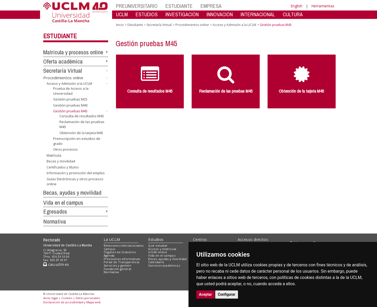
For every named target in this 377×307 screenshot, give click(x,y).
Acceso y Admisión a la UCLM (69, 83)
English (296, 5)
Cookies (66, 298)
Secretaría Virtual (62, 71)
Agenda (109, 255)
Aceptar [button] (205, 294)
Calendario (156, 262)
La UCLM (112, 239)
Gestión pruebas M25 (70, 99)
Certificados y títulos (63, 167)
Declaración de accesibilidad (63, 302)
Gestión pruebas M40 (70, 105)
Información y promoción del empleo (76, 173)
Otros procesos (65, 149)
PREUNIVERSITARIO (137, 5)
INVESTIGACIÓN (182, 14)
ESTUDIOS (147, 14)
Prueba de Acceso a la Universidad (70, 91)
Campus (109, 249)
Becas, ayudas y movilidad (72, 193)
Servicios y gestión (117, 265)
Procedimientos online (63, 77)
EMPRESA (211, 5)
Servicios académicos (164, 265)
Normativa (54, 221)
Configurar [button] (226, 294)
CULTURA (293, 14)
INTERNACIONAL (258, 14)
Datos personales (88, 298)
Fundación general (117, 269)
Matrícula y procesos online (73, 52)
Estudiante (60, 36)
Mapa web (93, 302)
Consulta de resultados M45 (81, 116)
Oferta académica (63, 61)
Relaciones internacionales (124, 245)
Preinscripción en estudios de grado (76, 141)
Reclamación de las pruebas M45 (81, 124)
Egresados (55, 211)
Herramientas (322, 5)
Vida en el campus (63, 203)
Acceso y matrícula (162, 249)
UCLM (122, 14)
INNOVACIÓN (220, 14)
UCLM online (157, 252)
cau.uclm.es (56, 264)
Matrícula (54, 155)
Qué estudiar (158, 245)
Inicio (120, 25)
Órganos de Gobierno (120, 252)
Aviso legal (50, 298)
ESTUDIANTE (179, 5)
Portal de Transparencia (122, 262)
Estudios (155, 239)
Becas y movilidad (61, 161)
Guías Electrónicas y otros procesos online (75, 181)
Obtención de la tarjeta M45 (81, 132)
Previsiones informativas (122, 259)
